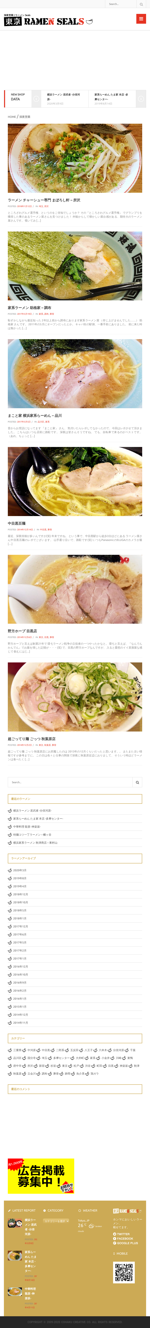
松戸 (76, 1065)
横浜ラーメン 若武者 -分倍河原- (32, 810)
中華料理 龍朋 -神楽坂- (27, 826)
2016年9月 (20, 982)
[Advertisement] (75, 60)
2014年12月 (20, 1014)
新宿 (42, 1065)
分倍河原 (118, 1050)
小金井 (106, 1058)
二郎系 (60, 1050)
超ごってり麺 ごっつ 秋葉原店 (31, 739)
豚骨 (52, 314)
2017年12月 (20, 926)
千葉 (133, 1050)
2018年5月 (20, 910)
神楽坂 (124, 1065)
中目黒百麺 (16, 523)
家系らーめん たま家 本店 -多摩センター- (38, 818)
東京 (41, 637)
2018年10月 (20, 902)
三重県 (17, 1050)
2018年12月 (20, 894)
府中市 (17, 1065)
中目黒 (43, 529)
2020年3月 (20, 870)
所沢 (46, 206)
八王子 (89, 1050)
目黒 (46, 637)
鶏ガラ (95, 1073)
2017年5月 (20, 942)
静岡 (67, 1073)
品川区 (41, 422)
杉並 (53, 1065)
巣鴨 (130, 1058)
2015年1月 (20, 1006)
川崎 (118, 1058)
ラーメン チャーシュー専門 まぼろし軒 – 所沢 (44, 200)
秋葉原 (47, 745)
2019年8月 (20, 878)
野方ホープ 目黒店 (22, 631)
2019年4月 (20, 886)
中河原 (32, 1050)
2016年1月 (20, 998)
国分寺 (32, 1058)
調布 (46, 314)
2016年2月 (20, 990)
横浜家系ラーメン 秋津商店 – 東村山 (35, 842)
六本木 (103, 1050)
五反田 (74, 1050)
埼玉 (41, 206)
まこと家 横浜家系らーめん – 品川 (35, 415)
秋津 (136, 1065)
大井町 (80, 1058)
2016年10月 (20, 974)
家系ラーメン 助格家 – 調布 (29, 308)
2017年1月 (20, 958)
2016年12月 (20, 966)
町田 (99, 1065)
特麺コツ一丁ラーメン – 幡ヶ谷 (32, 834)
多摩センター (61, 1058)
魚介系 (80, 1073)
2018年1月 (20, 918)
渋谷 (88, 1065)
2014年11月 (20, 1022)
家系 (41, 314)
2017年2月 (20, 950)
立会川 (32, 1073)
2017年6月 (20, 934)
